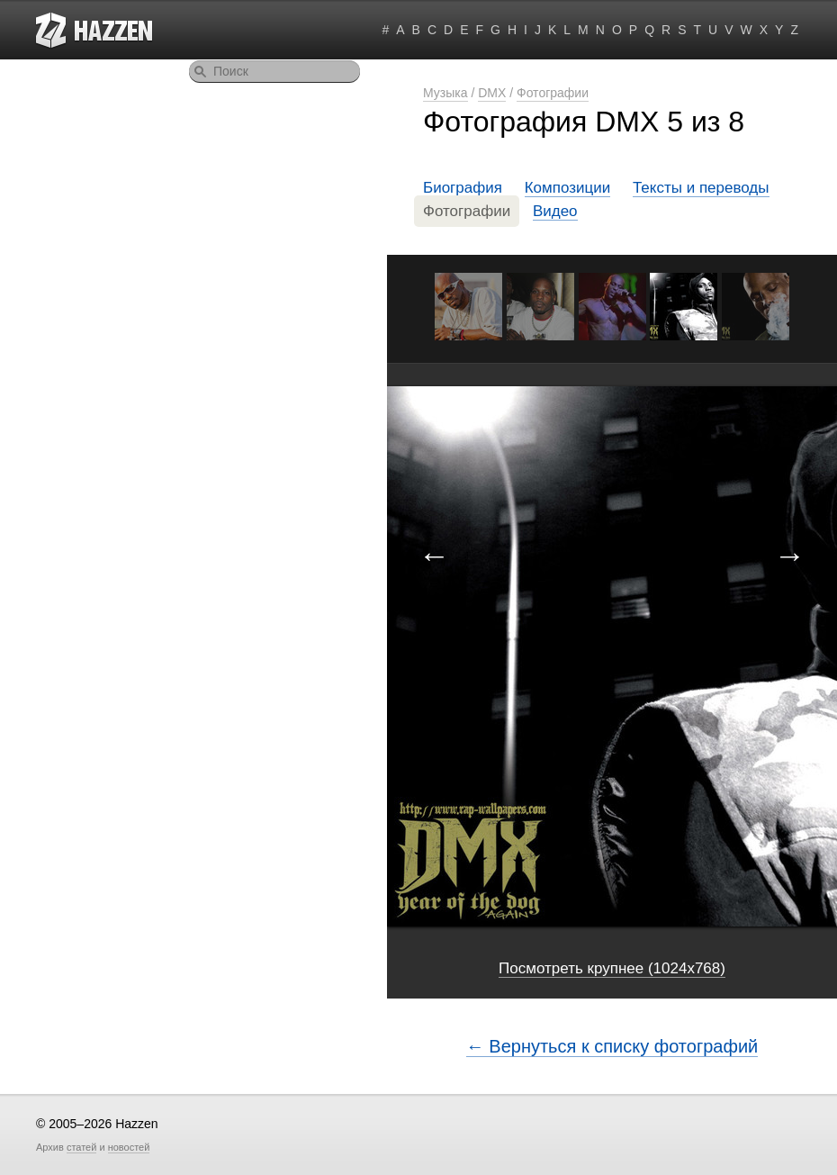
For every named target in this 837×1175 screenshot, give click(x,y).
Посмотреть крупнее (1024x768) (612, 968)
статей (81, 1147)
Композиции (568, 187)
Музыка (445, 93)
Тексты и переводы (701, 187)
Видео (555, 211)
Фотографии (553, 93)
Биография (462, 187)
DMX (492, 93)
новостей (129, 1147)
